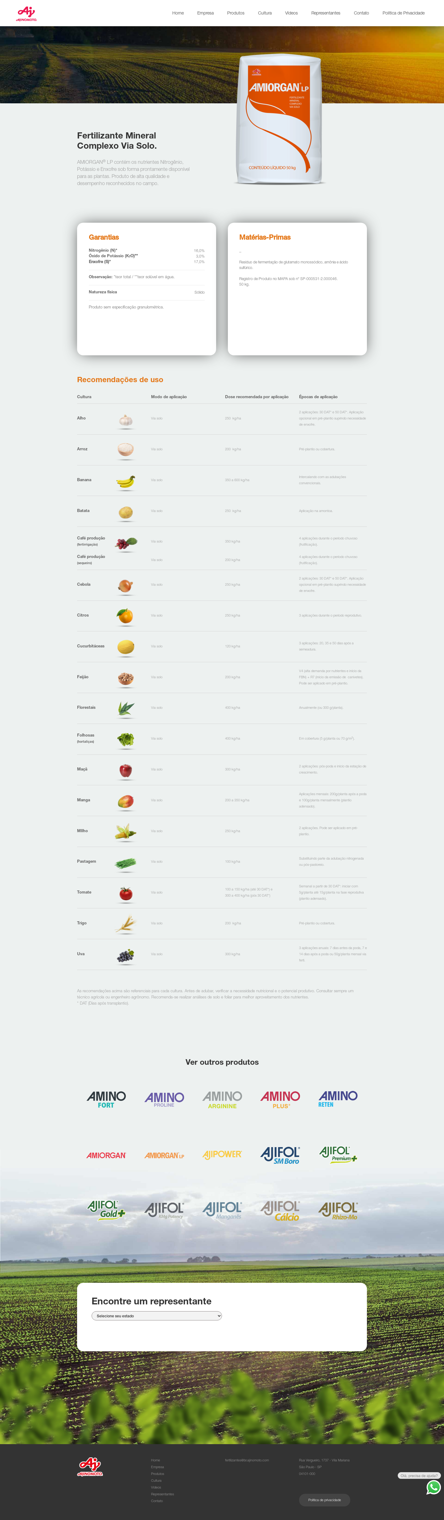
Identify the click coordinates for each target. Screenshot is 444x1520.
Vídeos (291, 13)
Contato (361, 13)
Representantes (325, 13)
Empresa (205, 13)
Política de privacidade (324, 1500)
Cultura (265, 13)
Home (178, 13)
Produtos (236, 13)
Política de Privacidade (404, 13)
